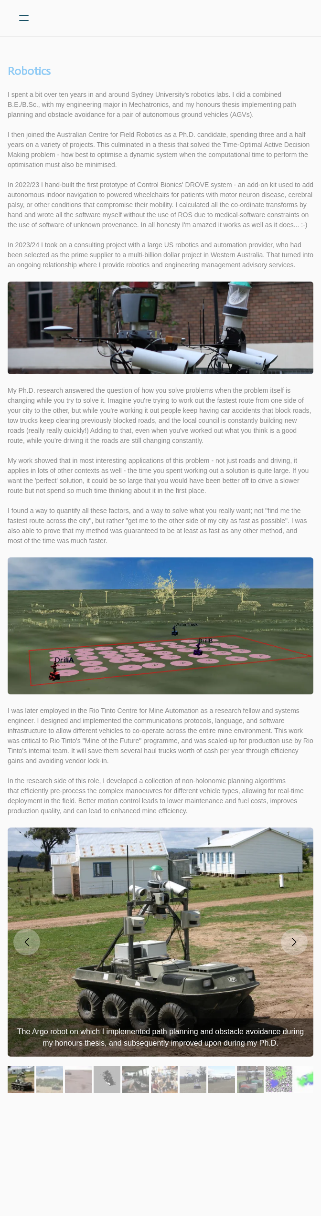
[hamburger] (23, 18)
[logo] (173, 18)
